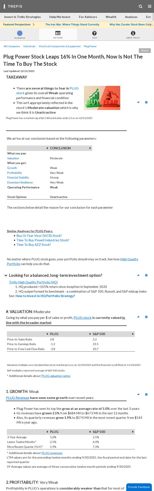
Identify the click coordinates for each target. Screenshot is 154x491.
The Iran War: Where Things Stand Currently (72, 24)
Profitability (14, 172)
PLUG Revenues (17, 398)
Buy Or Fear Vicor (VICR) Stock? (39, 235)
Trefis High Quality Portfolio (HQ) (33, 282)
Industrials (29, 46)
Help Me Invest (59, 17)
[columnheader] (28, 148)
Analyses (131, 17)
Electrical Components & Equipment (60, 46)
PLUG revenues (52, 453)
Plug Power (90, 46)
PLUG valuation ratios (55, 376)
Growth (12, 168)
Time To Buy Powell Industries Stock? (42, 240)
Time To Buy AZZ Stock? (33, 244)
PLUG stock (83, 317)
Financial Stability (18, 177)
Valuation (13, 158)
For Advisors (88, 17)
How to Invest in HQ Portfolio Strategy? (45, 296)
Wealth (111, 17)
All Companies (12, 46)
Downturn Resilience (20, 182)
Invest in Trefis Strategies (22, 17)
